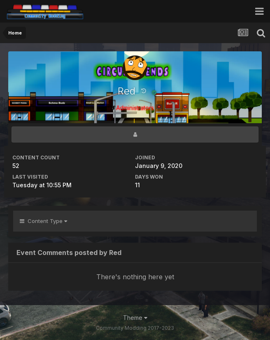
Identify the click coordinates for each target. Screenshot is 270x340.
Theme (135, 317)
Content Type (43, 221)
